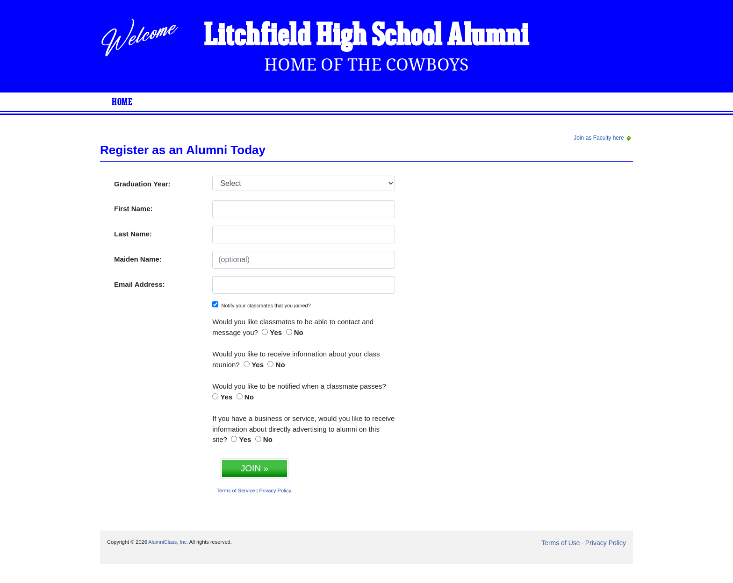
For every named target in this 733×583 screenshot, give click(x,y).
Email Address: (139, 284)
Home (122, 102)
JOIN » (254, 468)
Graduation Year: (142, 184)
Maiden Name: (138, 259)
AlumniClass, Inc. (168, 542)
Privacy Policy (275, 490)
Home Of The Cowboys (366, 65)
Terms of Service (236, 490)
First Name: (133, 209)
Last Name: (133, 234)
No (298, 332)
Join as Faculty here (603, 138)
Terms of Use (560, 543)
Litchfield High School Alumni (366, 36)
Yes (276, 332)
